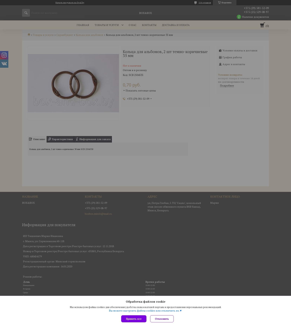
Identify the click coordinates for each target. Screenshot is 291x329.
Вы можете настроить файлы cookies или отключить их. (144, 310)
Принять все (134, 318)
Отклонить (162, 318)
